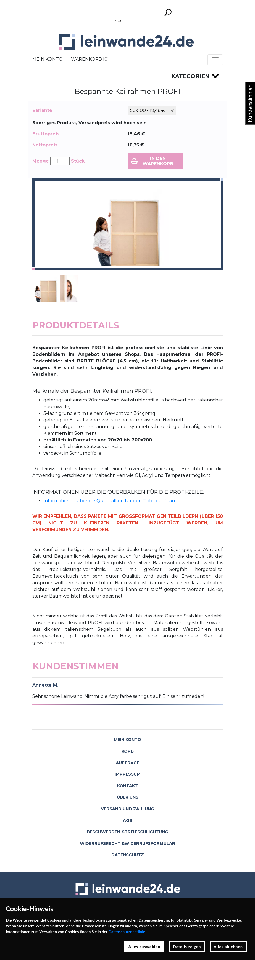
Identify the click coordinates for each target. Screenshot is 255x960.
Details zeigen (187, 946)
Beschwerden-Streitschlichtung (127, 831)
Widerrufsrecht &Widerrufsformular (127, 843)
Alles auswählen (144, 946)
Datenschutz (127, 854)
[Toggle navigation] (215, 59)
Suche (121, 21)
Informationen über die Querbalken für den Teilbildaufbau (109, 500)
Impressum (128, 774)
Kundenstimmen (250, 103)
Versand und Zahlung (127, 808)
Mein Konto (47, 59)
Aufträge (127, 762)
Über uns (127, 797)
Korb (128, 751)
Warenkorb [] (90, 59)
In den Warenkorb (158, 161)
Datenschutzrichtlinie (126, 931)
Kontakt (127, 785)
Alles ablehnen (228, 946)
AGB (127, 820)
